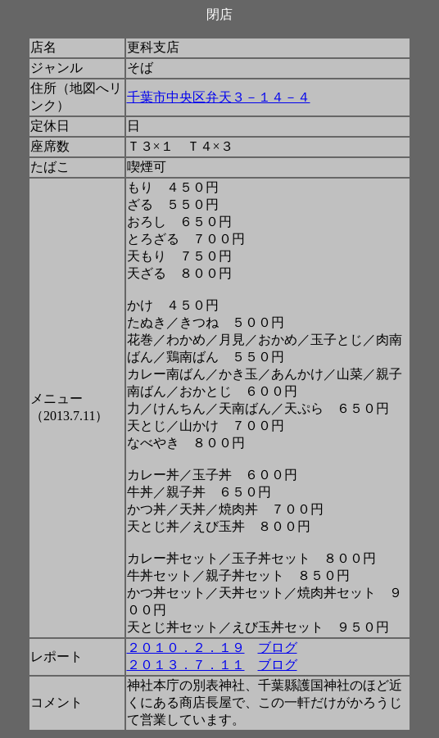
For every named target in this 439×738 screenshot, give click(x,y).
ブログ (277, 647)
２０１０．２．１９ (186, 647)
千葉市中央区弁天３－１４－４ (218, 97)
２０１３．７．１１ (186, 665)
